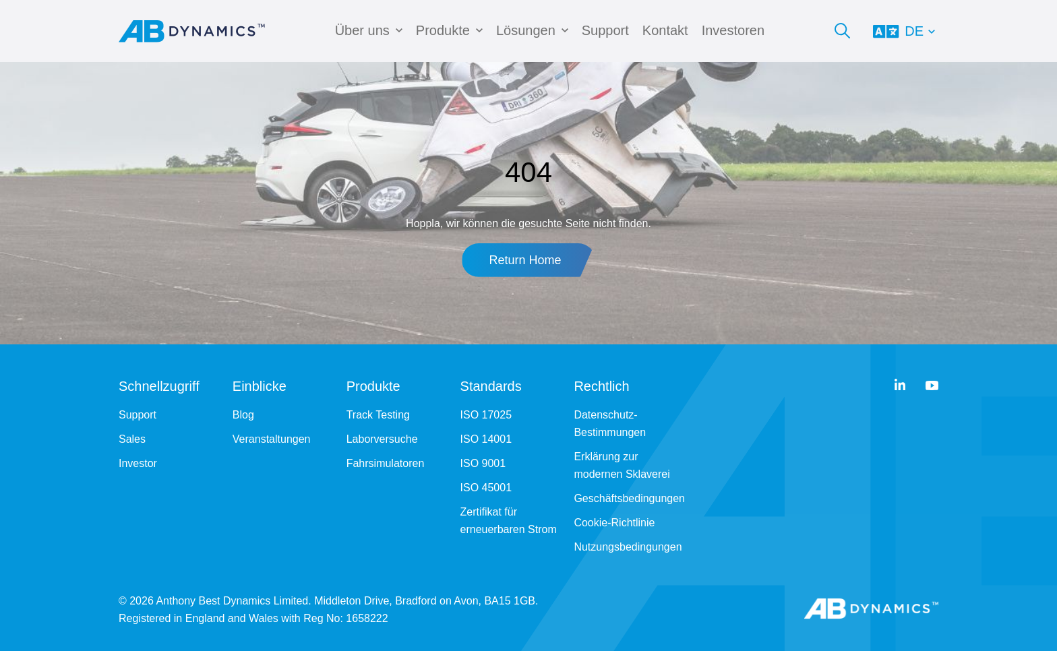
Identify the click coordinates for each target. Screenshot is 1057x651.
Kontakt (665, 30)
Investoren (733, 30)
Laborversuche (382, 439)
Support (605, 30)
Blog (243, 415)
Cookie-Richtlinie (614, 522)
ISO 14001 (486, 439)
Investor (138, 463)
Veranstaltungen (272, 439)
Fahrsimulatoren (385, 463)
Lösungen (525, 30)
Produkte (443, 30)
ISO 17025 (486, 415)
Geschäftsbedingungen (629, 498)
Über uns (362, 30)
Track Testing (378, 415)
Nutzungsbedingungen (628, 547)
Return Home (525, 260)
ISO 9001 (483, 463)
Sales (132, 439)
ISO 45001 (486, 487)
